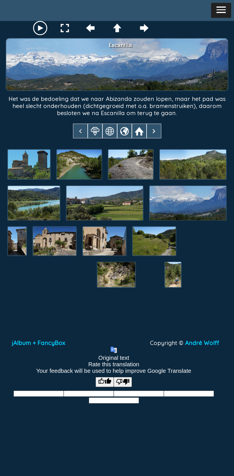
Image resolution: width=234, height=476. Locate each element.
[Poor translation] (123, 382)
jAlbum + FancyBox (38, 342)
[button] (221, 10)
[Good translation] (105, 382)
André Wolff (203, 342)
